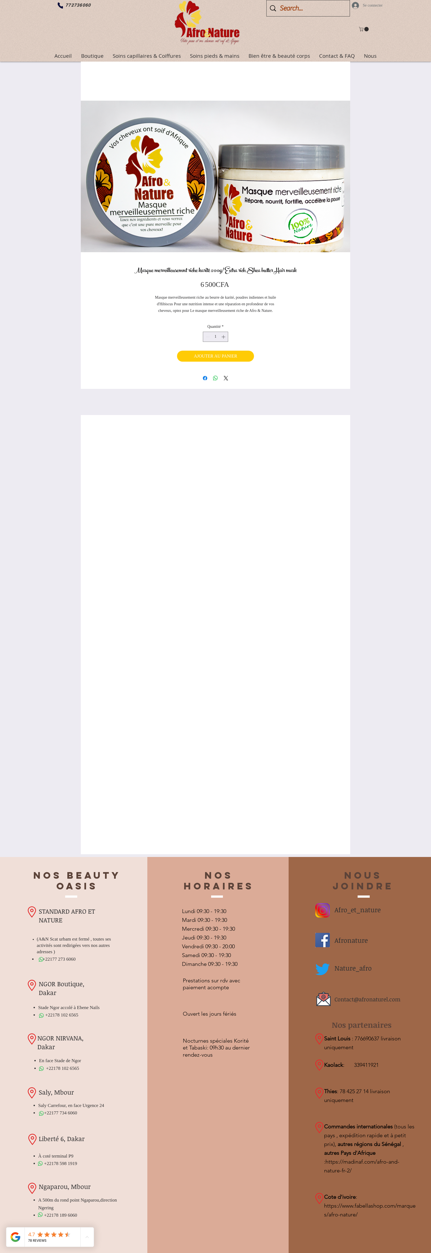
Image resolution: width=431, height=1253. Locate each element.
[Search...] (309, 8)
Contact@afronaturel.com (367, 999)
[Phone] (60, 5)
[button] (364, 29)
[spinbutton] (215, 337)
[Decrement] (207, 337)
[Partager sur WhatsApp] (215, 378)
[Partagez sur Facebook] (205, 378)
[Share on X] (226, 378)
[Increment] (223, 337)
